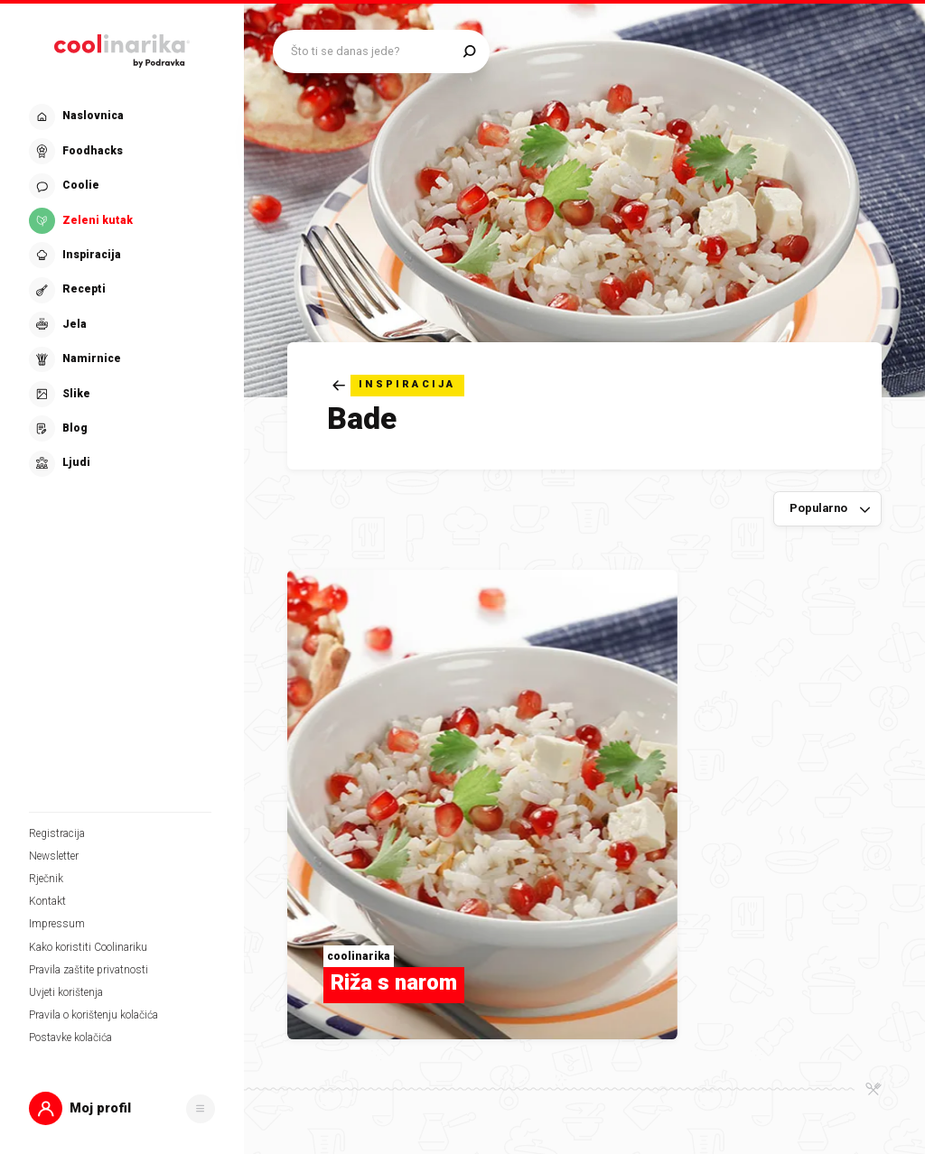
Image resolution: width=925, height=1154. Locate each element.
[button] (122, 1108)
